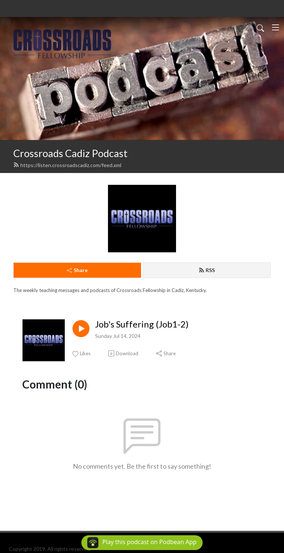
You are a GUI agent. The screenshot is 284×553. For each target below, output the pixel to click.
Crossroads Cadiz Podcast (70, 153)
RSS (207, 270)
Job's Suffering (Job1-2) (142, 324)
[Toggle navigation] (275, 27)
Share (77, 270)
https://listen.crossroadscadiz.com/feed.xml (67, 165)
